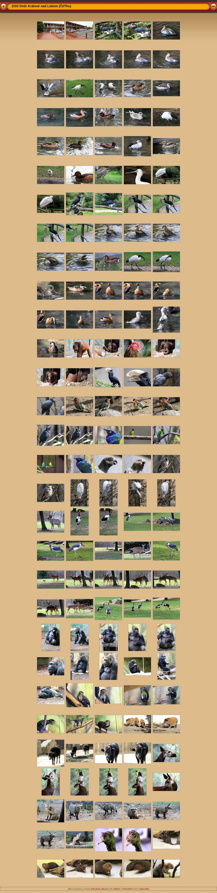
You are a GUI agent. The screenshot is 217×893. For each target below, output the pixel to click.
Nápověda (144, 889)
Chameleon (127, 889)
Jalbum (116, 889)
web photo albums (99, 889)
